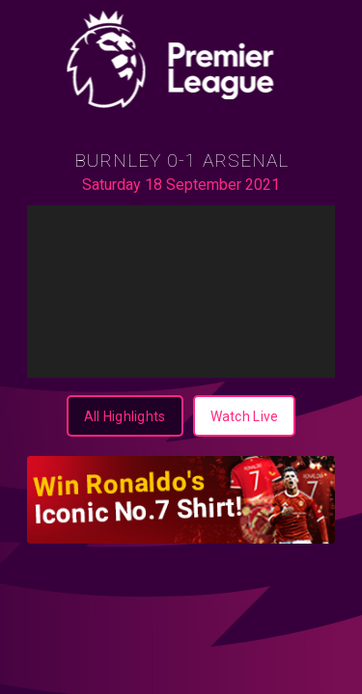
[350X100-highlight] (181, 500)
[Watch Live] (244, 416)
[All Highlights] (125, 416)
